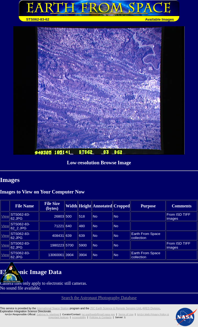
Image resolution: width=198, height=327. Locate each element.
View (5, 216)
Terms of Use (126, 314)
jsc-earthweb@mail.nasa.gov (98, 314)
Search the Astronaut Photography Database (99, 297)
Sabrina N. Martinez (48, 314)
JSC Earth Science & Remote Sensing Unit (115, 308)
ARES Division (151, 308)
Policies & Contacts (100, 317)
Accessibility (79, 317)
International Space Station (53, 308)
